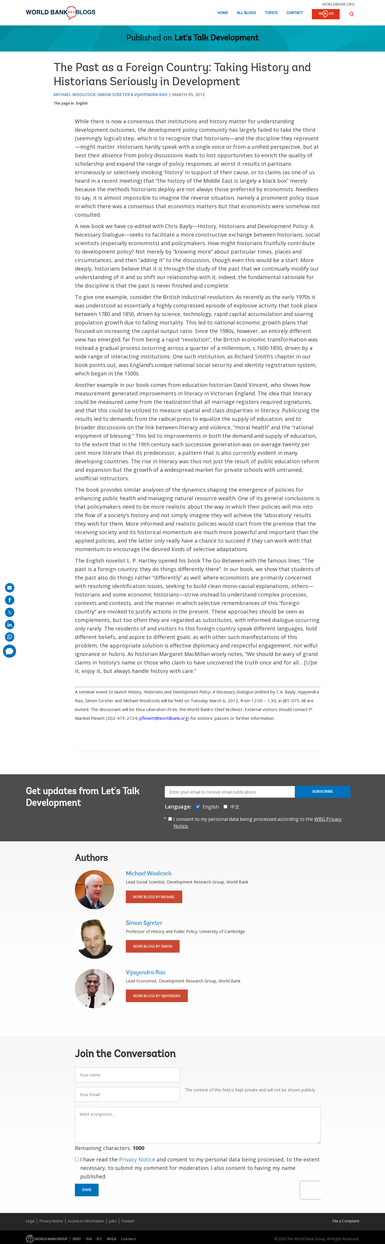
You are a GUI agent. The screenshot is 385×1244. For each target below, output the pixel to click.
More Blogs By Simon (152, 946)
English (82, 103)
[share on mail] (9, 587)
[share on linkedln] (9, 624)
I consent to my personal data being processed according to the (257, 822)
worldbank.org (338, 4)
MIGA (111, 1238)
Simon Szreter (113, 94)
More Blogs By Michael (154, 896)
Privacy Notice (137, 1159)
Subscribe (322, 792)
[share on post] (9, 612)
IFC (99, 1238)
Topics (271, 13)
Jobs (112, 1221)
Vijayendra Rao (151, 94)
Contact (294, 13)
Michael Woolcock (75, 94)
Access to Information (86, 1221)
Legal (30, 1221)
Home (222, 13)
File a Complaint (346, 1221)
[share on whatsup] (9, 637)
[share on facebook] (9, 600)
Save (87, 1190)
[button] (351, 13)
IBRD (77, 1238)
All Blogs (246, 13)
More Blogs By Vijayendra (157, 995)
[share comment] (9, 651)
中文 (235, 807)
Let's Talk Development (216, 38)
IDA (89, 1238)
